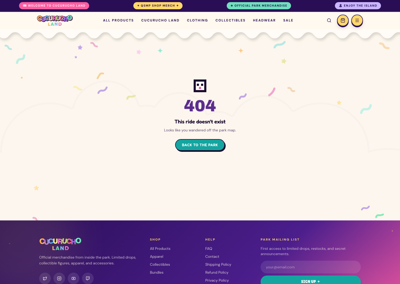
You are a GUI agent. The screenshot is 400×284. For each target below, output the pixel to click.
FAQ (208, 248)
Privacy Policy (217, 280)
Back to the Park (200, 145)
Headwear (264, 20)
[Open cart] (343, 20)
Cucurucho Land (160, 20)
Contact (212, 256)
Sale (288, 20)
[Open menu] (357, 20)
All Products (118, 20)
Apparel (156, 256)
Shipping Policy (218, 264)
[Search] (329, 20)
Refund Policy (216, 272)
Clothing (197, 20)
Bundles (156, 272)
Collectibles (230, 20)
